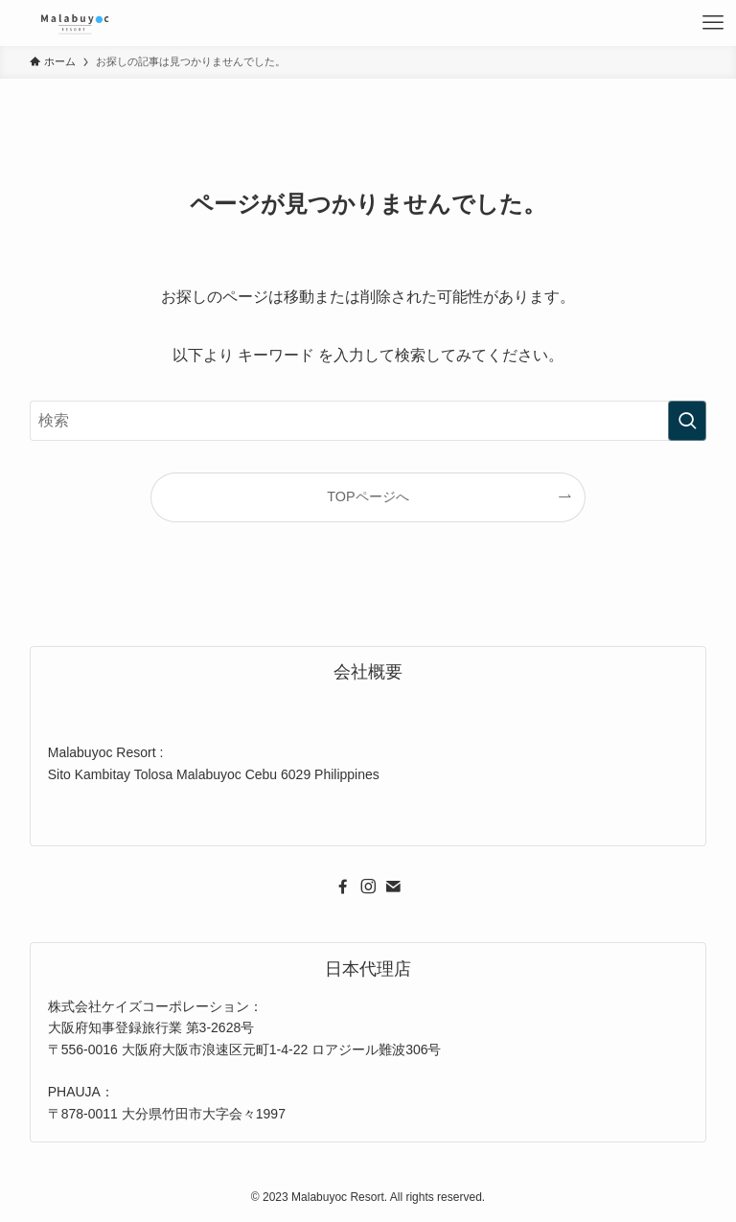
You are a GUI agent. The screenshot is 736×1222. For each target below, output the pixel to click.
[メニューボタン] (713, 23)
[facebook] (343, 886)
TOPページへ (367, 496)
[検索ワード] (368, 421)
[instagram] (368, 886)
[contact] (392, 886)
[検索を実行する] (687, 421)
